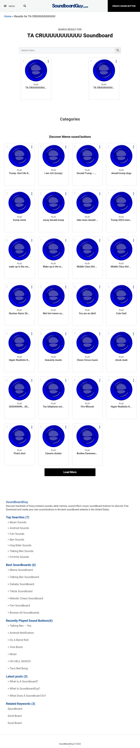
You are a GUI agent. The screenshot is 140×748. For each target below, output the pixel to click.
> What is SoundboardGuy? (24, 688)
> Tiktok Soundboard (20, 591)
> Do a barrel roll (18, 640)
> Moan (12, 654)
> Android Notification (21, 632)
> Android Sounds (18, 528)
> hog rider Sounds (19, 545)
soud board (15, 723)
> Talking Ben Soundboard (23, 577)
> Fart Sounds (16, 533)
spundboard (15, 708)
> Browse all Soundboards (23, 612)
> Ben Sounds (16, 539)
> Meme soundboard (20, 570)
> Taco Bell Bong (18, 668)
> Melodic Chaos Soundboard (25, 598)
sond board (15, 715)
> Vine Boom (15, 647)
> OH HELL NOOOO (19, 661)
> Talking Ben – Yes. (20, 625)
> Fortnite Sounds (18, 556)
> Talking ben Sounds (20, 551)
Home (8, 16)
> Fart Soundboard (19, 605)
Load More (70, 472)
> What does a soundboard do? (27, 695)
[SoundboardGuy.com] (70, 5)
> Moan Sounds (17, 522)
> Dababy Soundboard (21, 584)
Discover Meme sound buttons (70, 136)
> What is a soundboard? (23, 681)
